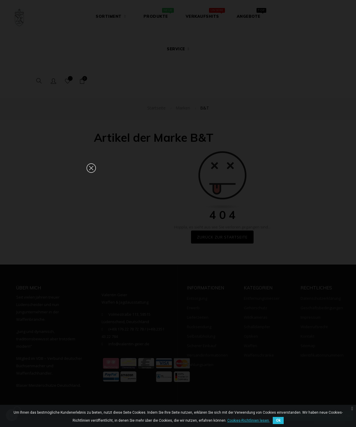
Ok (278, 420)
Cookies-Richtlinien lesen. (248, 420)
